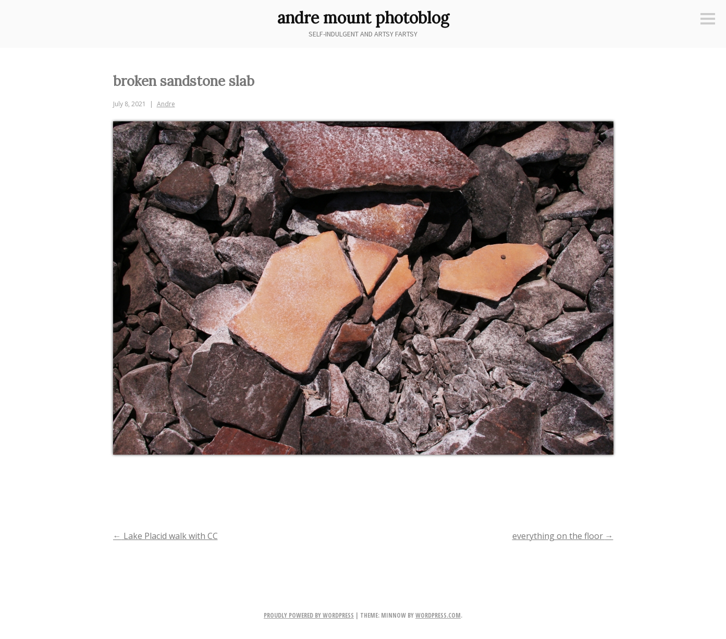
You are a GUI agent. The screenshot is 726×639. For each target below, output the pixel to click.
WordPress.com (438, 615)
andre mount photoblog (363, 18)
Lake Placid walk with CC (165, 536)
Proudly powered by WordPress (309, 615)
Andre (166, 103)
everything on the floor (562, 536)
